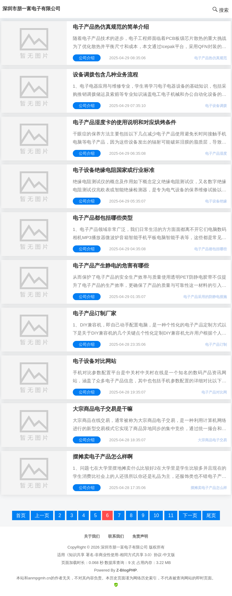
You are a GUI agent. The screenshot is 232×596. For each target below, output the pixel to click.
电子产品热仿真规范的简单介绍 (111, 27)
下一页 (190, 515)
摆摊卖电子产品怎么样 (209, 488)
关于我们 (92, 536)
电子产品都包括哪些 (210, 249)
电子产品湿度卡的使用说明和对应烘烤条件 (124, 122)
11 (171, 515)
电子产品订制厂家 (94, 313)
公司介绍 (87, 58)
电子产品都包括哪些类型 (103, 218)
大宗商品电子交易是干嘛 (103, 409)
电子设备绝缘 (216, 201)
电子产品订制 (216, 344)
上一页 (42, 515)
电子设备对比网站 (94, 361)
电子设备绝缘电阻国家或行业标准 (113, 170)
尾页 (211, 515)
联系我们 (116, 536)
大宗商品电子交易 (212, 440)
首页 (21, 515)
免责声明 (140, 536)
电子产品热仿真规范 (210, 58)
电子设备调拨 (216, 106)
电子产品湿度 (216, 153)
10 (156, 515)
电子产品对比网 (214, 392)
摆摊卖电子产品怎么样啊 (103, 457)
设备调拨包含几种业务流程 (105, 75)
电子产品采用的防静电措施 (205, 297)
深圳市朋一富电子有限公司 (124, 547)
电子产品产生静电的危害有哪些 (111, 266)
